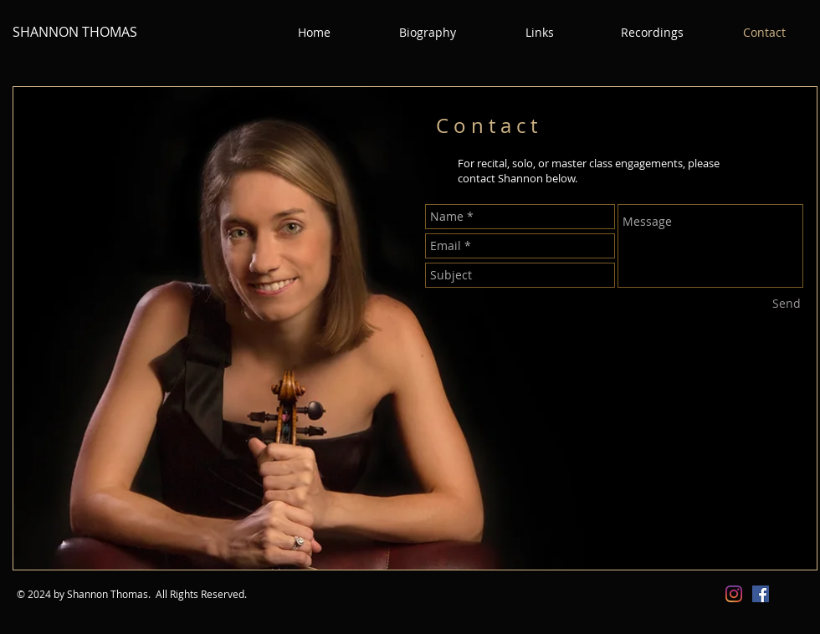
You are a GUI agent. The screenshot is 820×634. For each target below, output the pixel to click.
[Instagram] (733, 593)
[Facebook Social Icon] (760, 593)
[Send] (786, 303)
